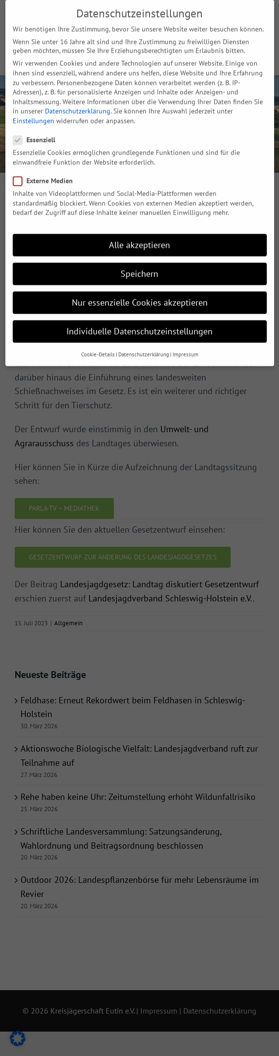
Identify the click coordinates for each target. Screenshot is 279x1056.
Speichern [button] (139, 261)
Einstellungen (33, 108)
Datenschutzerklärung (77, 99)
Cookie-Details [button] (98, 342)
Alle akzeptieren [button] (139, 232)
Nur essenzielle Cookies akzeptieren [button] (140, 290)
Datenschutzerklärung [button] (143, 342)
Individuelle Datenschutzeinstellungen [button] (139, 319)
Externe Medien (47, 168)
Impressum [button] (185, 342)
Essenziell (38, 127)
